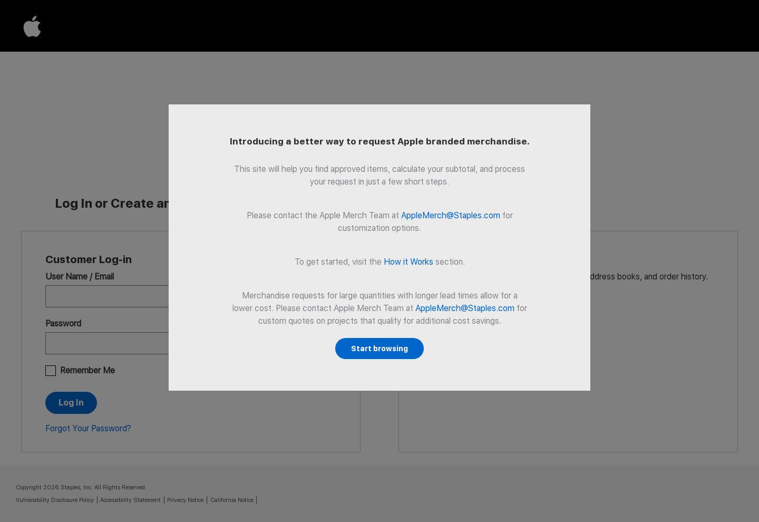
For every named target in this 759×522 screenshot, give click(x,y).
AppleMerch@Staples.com (450, 215)
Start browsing (379, 348)
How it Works (408, 262)
